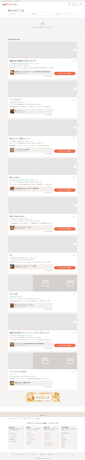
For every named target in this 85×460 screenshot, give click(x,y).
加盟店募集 (50, 454)
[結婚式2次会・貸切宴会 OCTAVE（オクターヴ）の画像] (42, 50)
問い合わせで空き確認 (65, 229)
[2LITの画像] (42, 244)
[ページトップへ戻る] (42, 414)
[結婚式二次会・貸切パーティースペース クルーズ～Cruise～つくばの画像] (42, 322)
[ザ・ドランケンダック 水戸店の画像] (42, 361)
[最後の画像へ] (75, 50)
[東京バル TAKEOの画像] (42, 166)
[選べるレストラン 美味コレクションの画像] (42, 127)
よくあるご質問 (71, 454)
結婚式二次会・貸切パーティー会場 (30, 418)
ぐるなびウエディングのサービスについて (60, 454)
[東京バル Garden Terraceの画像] (42, 205)
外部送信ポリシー (35, 454)
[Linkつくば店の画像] (42, 283)
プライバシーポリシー (27, 454)
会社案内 (12, 454)
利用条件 (21, 454)
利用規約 (16, 454)
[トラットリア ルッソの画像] (42, 89)
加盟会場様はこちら (43, 454)
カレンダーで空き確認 (65, 73)
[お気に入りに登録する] (74, 61)
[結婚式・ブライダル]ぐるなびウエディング (15, 418)
